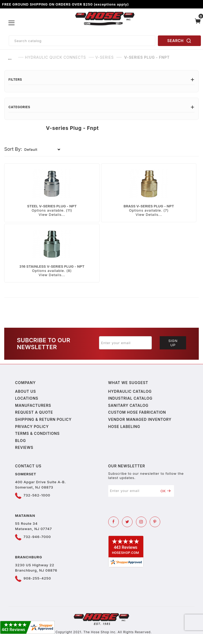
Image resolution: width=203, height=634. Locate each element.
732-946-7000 (37, 537)
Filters (101, 79)
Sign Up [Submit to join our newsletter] (173, 343)
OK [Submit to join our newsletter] (165, 491)
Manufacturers (33, 405)
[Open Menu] (12, 23)
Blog (20, 440)
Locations (26, 398)
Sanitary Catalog (128, 405)
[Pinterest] (155, 522)
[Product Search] (82, 40)
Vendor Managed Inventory (140, 419)
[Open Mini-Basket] (198, 23)
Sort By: (13, 149)
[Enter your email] (125, 342)
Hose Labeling (124, 426)
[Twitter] (127, 522)
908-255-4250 (37, 578)
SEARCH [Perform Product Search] (179, 40)
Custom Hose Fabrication (137, 412)
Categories (101, 107)
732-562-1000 (36, 495)
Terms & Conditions (37, 433)
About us (25, 391)
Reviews (24, 447)
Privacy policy (32, 426)
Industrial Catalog (130, 398)
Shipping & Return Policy (43, 419)
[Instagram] (141, 522)
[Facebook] (113, 522)
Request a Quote (34, 412)
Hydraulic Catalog (130, 391)
